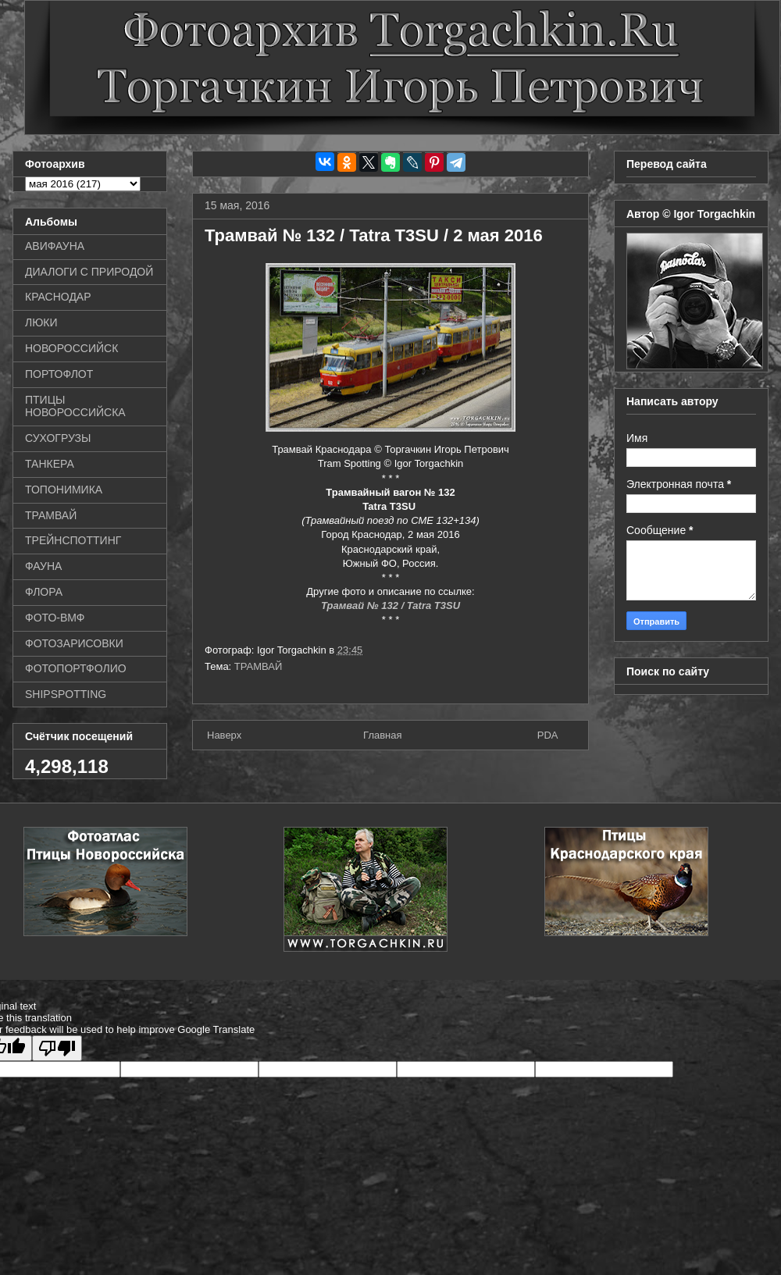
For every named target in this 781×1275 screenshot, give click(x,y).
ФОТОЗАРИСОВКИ (74, 643)
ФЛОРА (43, 592)
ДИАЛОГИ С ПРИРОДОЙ (89, 271)
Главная (382, 735)
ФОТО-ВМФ (55, 617)
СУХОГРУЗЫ (58, 438)
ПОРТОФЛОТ (59, 374)
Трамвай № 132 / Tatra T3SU (390, 605)
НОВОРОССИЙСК (71, 348)
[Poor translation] (57, 1048)
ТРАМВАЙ (258, 666)
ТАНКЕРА (49, 464)
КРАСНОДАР (58, 296)
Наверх (224, 735)
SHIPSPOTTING (65, 694)
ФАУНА (43, 566)
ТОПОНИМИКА (63, 489)
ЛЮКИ (41, 322)
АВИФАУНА (54, 246)
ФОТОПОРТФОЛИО (76, 668)
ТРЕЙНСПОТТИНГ (73, 540)
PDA (547, 735)
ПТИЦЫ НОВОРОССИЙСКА (75, 406)
